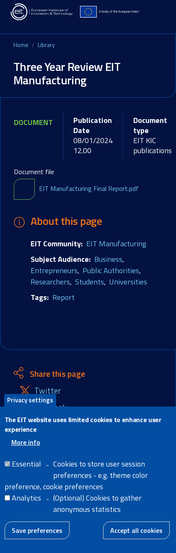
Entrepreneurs (54, 270)
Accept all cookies (136, 538)
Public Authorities (111, 270)
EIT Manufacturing (116, 243)
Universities (128, 281)
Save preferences (37, 538)
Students (89, 281)
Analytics (26, 505)
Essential (26, 471)
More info (25, 450)
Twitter (47, 391)
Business (108, 259)
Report (63, 297)
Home (20, 44)
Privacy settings (30, 407)
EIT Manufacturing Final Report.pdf (89, 188)
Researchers (50, 281)
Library (46, 44)
